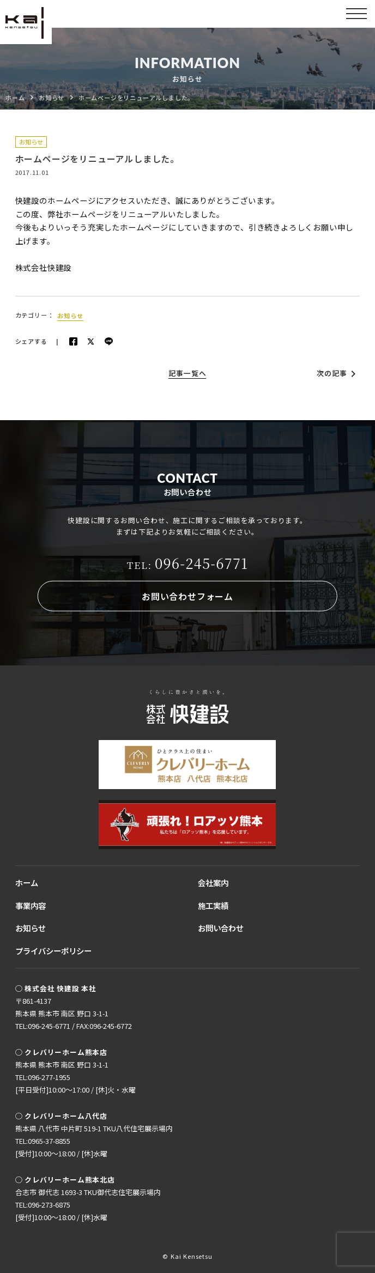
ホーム (26, 882)
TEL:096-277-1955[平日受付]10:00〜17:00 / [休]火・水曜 (75, 1083)
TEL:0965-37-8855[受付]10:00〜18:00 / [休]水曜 (61, 1147)
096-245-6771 (188, 563)
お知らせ (31, 141)
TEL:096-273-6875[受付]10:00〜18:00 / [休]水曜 (61, 1210)
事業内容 (30, 905)
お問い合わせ (221, 927)
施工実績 (213, 905)
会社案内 (213, 882)
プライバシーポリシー (53, 950)
